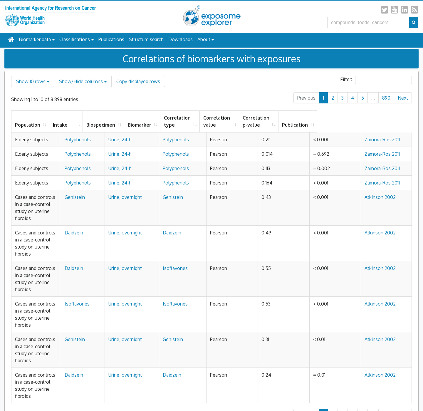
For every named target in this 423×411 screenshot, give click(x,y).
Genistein (126, 225)
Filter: (376, 80)
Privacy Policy (181, 394)
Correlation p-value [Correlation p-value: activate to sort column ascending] (338, 121)
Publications (111, 39)
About (203, 39)
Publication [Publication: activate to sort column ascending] (386, 125)
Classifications (74, 39)
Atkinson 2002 (388, 225)
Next (403, 98)
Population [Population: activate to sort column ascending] (27, 125)
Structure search (146, 39)
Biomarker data (35, 39)
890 (386, 98)
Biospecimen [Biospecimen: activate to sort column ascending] (163, 125)
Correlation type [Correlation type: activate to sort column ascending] (240, 121)
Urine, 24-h (160, 139)
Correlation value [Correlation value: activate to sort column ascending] (287, 121)
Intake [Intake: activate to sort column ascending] (123, 125)
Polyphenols (129, 139)
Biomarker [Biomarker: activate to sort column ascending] (202, 125)
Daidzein (125, 247)
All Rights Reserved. (236, 394)
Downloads (180, 39)
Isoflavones (203, 268)
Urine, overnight (166, 225)
